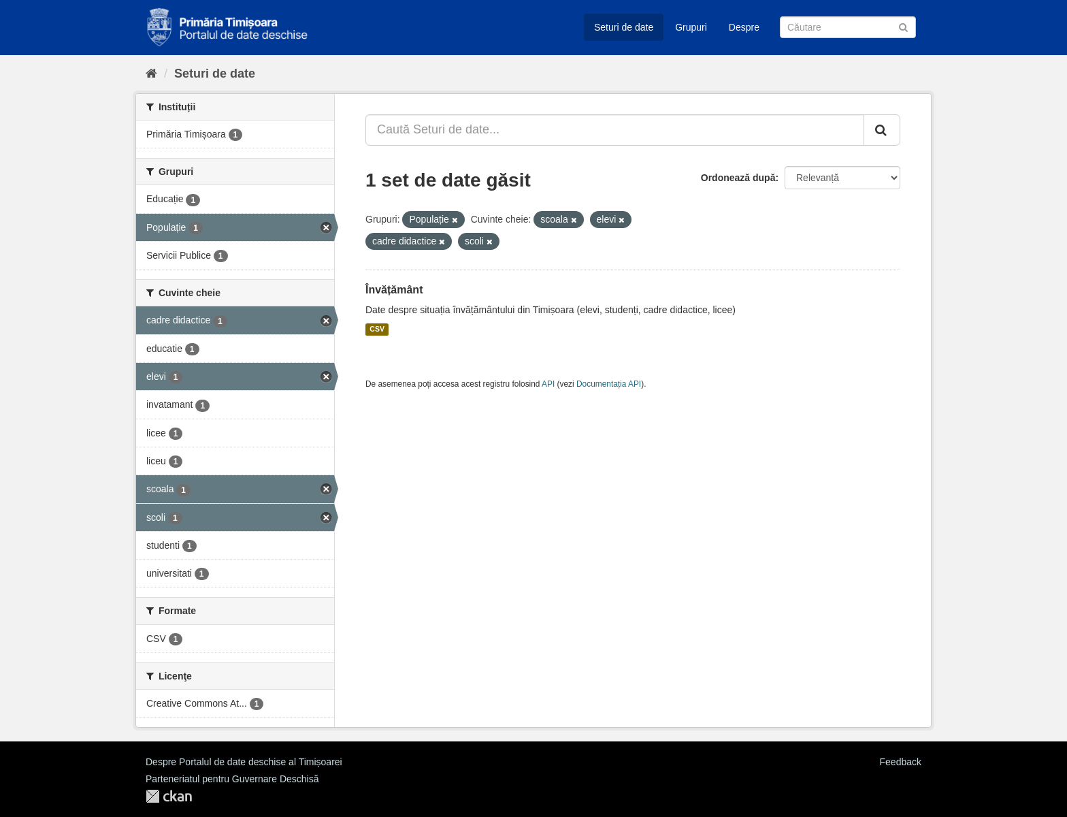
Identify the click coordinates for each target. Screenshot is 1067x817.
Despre (744, 27)
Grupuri (691, 27)
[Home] (151, 73)
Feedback (900, 761)
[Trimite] (903, 26)
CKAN (169, 796)
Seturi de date (623, 27)
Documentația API (608, 384)
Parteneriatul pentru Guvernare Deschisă (232, 778)
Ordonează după (738, 177)
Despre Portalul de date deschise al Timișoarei (244, 761)
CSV (377, 329)
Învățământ (394, 289)
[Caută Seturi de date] (848, 27)
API (548, 384)
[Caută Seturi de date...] (614, 130)
